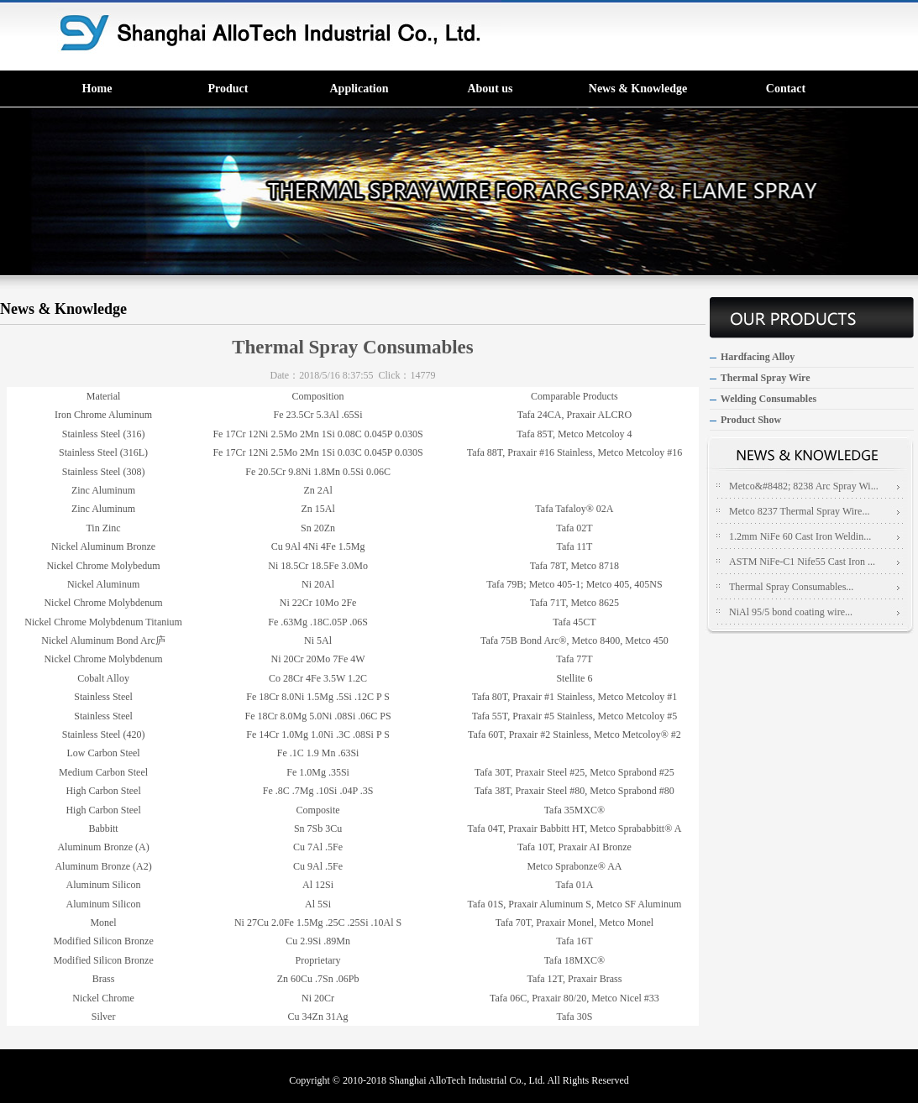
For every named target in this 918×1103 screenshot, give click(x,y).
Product (228, 88)
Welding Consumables (768, 399)
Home (97, 88)
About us (489, 88)
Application (358, 88)
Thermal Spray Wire (765, 378)
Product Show (751, 420)
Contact (785, 88)
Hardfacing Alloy (758, 357)
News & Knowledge (638, 88)
